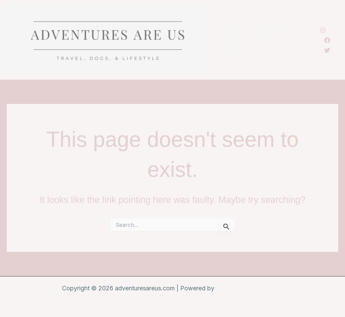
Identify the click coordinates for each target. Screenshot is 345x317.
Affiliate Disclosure (248, 39)
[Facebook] (326, 40)
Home (230, 30)
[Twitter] (326, 50)
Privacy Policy (270, 30)
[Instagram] (322, 30)
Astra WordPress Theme (250, 288)
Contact (233, 49)
